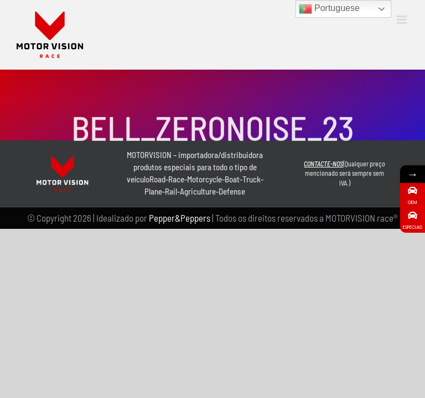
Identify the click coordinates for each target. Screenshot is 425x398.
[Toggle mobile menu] (402, 19)
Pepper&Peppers (179, 217)
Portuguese (329, 8)
